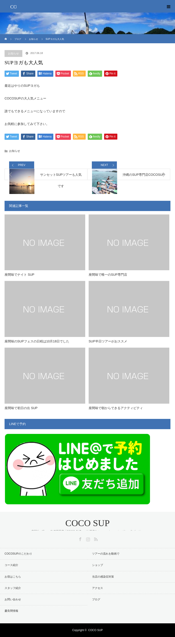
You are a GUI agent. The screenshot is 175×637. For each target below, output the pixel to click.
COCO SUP (87, 523)
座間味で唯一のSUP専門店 (108, 274)
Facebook (79, 538)
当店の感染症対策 (103, 576)
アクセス (97, 588)
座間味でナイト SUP (19, 274)
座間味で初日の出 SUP (21, 408)
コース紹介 (11, 565)
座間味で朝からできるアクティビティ (116, 408)
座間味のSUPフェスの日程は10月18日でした (37, 341)
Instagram (87, 538)
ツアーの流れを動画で (105, 553)
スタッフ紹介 (13, 588)
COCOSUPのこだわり (18, 553)
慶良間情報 (11, 610)
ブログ (96, 599)
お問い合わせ (13, 599)
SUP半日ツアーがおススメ (108, 341)
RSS (95, 538)
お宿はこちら (13, 576)
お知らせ (13, 53)
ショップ (97, 565)
